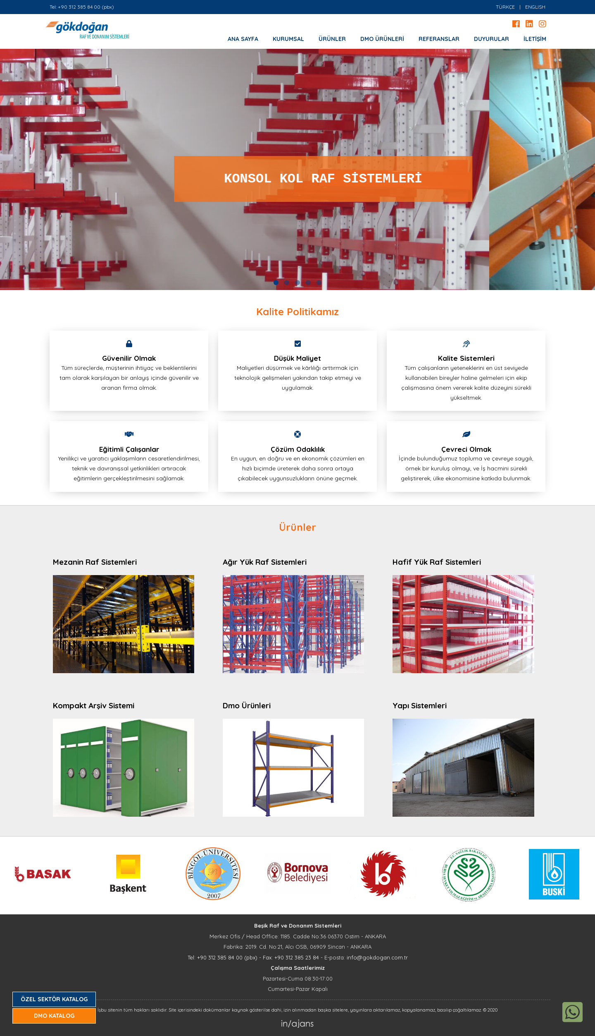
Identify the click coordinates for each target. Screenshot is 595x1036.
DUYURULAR (491, 39)
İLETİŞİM (535, 39)
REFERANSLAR (439, 39)
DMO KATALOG (54, 1015)
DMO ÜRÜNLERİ (382, 39)
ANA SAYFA (243, 39)
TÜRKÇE (505, 7)
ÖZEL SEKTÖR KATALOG (54, 999)
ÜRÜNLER (332, 39)
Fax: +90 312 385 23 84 (291, 957)
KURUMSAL (288, 39)
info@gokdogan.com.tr (377, 957)
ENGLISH (535, 7)
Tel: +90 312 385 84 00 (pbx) (82, 7)
